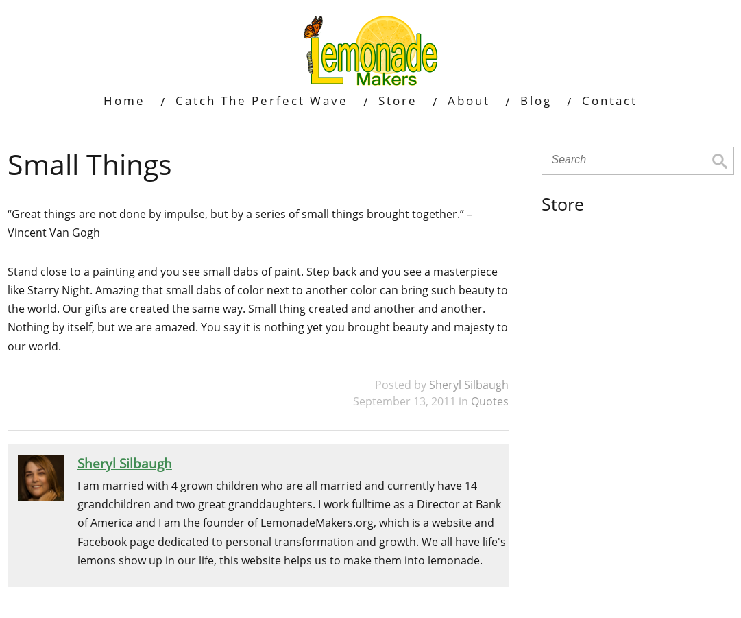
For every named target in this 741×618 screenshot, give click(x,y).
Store (397, 100)
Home (124, 100)
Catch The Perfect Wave (261, 100)
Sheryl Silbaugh (469, 384)
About (469, 100)
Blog (536, 100)
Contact (609, 100)
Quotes (490, 401)
